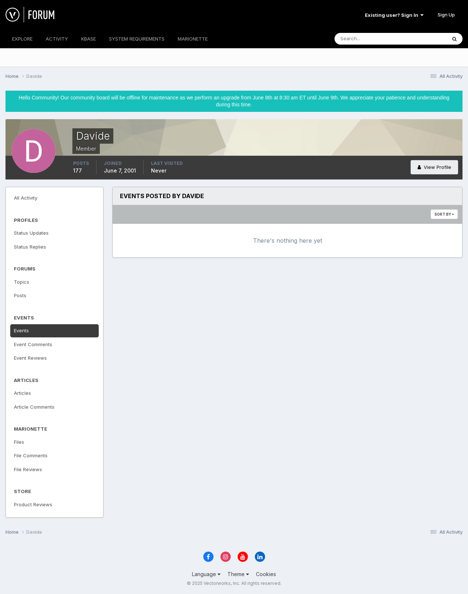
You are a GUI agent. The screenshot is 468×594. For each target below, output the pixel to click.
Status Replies (30, 247)
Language (206, 574)
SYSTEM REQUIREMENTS (137, 39)
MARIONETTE (193, 39)
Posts (20, 295)
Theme (238, 574)
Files (19, 442)
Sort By (444, 214)
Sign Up (446, 15)
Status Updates (31, 233)
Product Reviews (33, 504)
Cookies (266, 574)
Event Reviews (30, 358)
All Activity (25, 198)
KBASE (88, 39)
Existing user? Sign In (394, 15)
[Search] (367, 39)
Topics (21, 282)
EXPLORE (22, 39)
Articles (22, 393)
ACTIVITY (57, 39)
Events (21, 330)
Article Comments (34, 407)
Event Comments (33, 344)
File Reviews (28, 469)
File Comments (31, 455)
